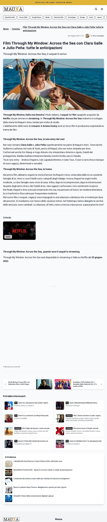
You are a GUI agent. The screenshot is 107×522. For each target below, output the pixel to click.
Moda (47, 17)
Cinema (16, 29)
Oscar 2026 (23, 17)
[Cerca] (96, 9)
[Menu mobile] (102, 9)
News (6, 29)
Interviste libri (58, 17)
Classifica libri (10, 17)
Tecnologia (72, 17)
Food (91, 17)
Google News (36, 17)
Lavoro (99, 17)
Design (82, 17)
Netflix (8, 237)
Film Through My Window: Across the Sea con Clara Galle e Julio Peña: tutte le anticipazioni (63, 29)
